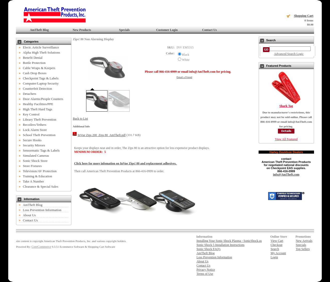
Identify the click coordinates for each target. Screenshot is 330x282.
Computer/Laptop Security (41, 83)
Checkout (276, 245)
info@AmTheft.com (286, 174)
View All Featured (286, 139)
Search (274, 249)
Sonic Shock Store (35, 161)
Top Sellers (303, 249)
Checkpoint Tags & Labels (41, 78)
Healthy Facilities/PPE (38, 104)
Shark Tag (286, 106)
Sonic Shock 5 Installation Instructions (220, 245)
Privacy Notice (205, 269)
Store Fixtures (32, 166)
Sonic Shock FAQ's (208, 249)
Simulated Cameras (36, 155)
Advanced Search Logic (288, 54)
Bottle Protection (34, 63)
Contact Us (209, 30)
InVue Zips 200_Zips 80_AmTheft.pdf (102, 135)
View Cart (276, 241)
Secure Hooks (32, 140)
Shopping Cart (304, 16)
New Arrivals (304, 241)
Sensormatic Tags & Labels (41, 150)
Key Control (31, 114)
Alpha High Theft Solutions (41, 52)
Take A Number (33, 181)
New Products (82, 30)
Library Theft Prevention (39, 119)
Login (274, 257)
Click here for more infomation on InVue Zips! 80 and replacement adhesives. (125, 163)
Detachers (29, 94)
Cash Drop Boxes (34, 73)
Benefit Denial (32, 58)
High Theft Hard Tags (37, 109)
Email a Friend (184, 77)
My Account (278, 253)
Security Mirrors (34, 145)
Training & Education (37, 176)
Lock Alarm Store (35, 130)
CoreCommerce (41, 246)
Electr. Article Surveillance (41, 47)
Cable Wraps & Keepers (39, 68)
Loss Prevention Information (42, 210)
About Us (29, 215)
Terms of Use (204, 274)
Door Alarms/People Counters (43, 99)
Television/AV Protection (39, 171)
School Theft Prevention (39, 135)
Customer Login (167, 30)
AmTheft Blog (39, 30)
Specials (124, 30)
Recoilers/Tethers (34, 125)
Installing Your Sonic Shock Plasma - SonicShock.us (229, 241)
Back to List (80, 118)
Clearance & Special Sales (40, 186)
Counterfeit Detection (37, 88)
